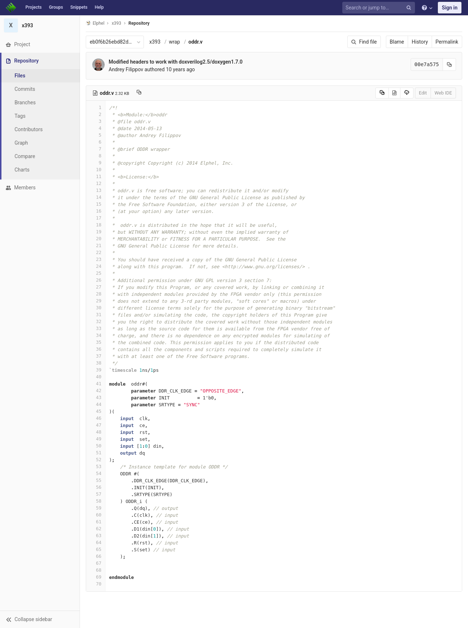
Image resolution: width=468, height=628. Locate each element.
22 (95, 252)
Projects (33, 7)
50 (95, 445)
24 (95, 266)
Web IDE (443, 93)
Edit (423, 93)
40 (95, 376)
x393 (155, 42)
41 (95, 383)
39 (95, 370)
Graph (21, 143)
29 (95, 300)
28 (95, 294)
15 (95, 204)
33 (95, 328)
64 (95, 542)
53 (95, 466)
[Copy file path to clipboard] (139, 93)
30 (95, 307)
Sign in (449, 8)
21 (95, 245)
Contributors (29, 129)
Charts (22, 170)
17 (95, 218)
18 (95, 225)
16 (95, 211)
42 (95, 390)
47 (95, 425)
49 (95, 439)
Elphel (95, 23)
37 (95, 356)
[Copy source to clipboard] (382, 93)
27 (95, 287)
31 (95, 314)
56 (95, 487)
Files (20, 75)
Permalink (447, 42)
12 (95, 183)
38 (95, 363)
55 (95, 480)
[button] (40, 619)
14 (95, 197)
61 (95, 521)
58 (95, 501)
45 (95, 411)
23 (95, 259)
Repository (139, 23)
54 (95, 473)
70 (95, 584)
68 (95, 570)
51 (95, 452)
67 (95, 563)
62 (95, 528)
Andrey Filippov (126, 69)
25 (95, 273)
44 (95, 404)
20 (95, 238)
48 (95, 432)
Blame (397, 42)
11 (95, 176)
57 (95, 494)
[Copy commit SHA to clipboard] (449, 64)
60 (95, 515)
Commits (25, 89)
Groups (56, 7)
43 (95, 397)
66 (95, 556)
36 (95, 349)
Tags (20, 116)
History (420, 42)
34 (95, 335)
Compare (25, 156)
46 (95, 418)
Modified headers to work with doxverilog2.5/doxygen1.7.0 (176, 62)
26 (95, 280)
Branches (25, 102)
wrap (174, 42)
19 (95, 231)
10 (95, 169)
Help (99, 7)
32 (95, 321)
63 (95, 535)
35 (95, 342)
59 (95, 508)
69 (95, 577)
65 (95, 549)
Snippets (78, 7)
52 (95, 459)
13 (95, 190)
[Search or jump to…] (380, 7)
